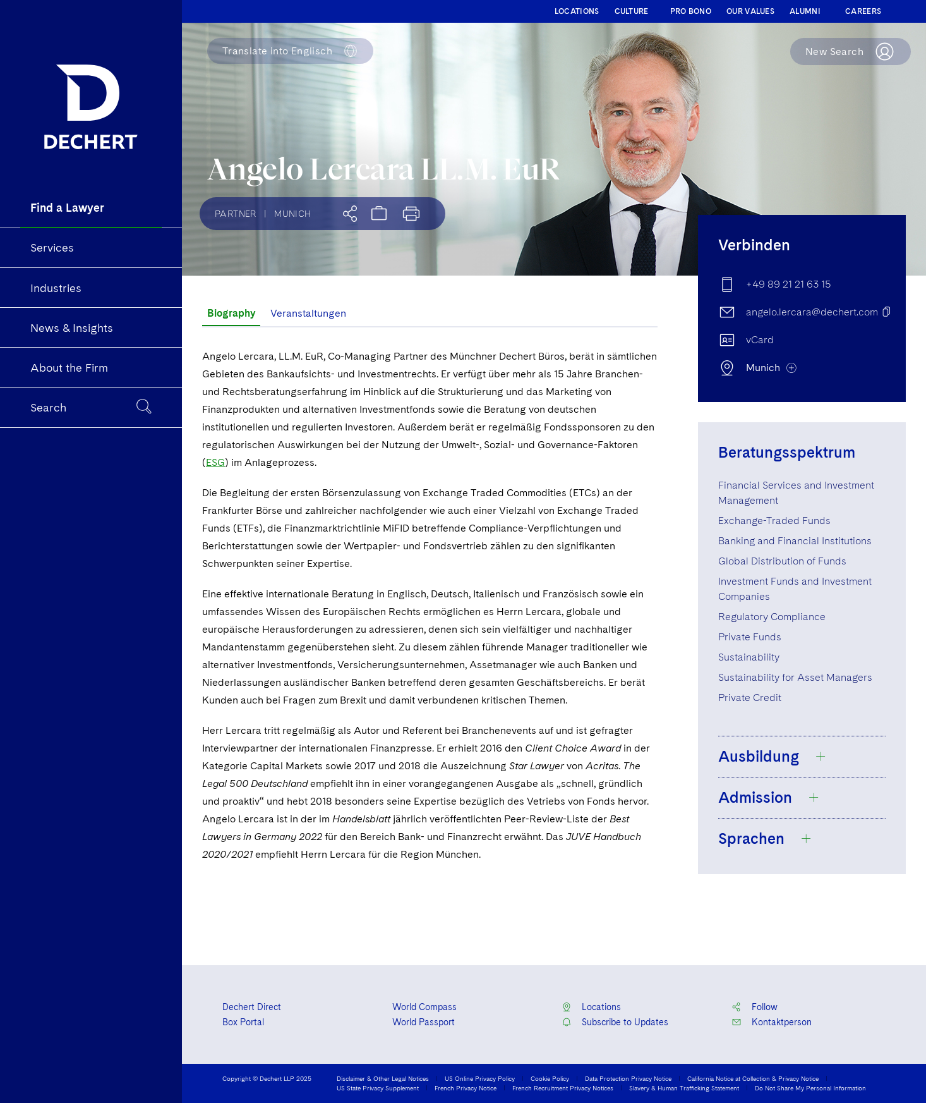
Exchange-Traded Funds (774, 521)
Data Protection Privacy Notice (628, 1078)
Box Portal (243, 1022)
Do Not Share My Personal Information (810, 1088)
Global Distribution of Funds (782, 561)
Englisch (277, 51)
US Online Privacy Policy (480, 1078)
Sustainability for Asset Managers (795, 677)
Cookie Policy (550, 1078)
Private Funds (749, 637)
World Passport (423, 1022)
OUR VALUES (750, 11)
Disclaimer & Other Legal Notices (383, 1078)
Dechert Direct (251, 1007)
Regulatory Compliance (772, 617)
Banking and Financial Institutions (795, 541)
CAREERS (863, 11)
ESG (215, 462)
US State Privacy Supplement (378, 1088)
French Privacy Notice (465, 1088)
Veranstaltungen (308, 313)
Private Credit (749, 698)
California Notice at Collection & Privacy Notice (753, 1078)
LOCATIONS (577, 11)
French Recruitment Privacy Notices (562, 1088)
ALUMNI (805, 11)
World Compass (424, 1007)
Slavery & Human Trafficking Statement (684, 1088)
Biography (231, 313)
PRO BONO (690, 11)
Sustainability (748, 657)
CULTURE (632, 11)
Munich (292, 213)
